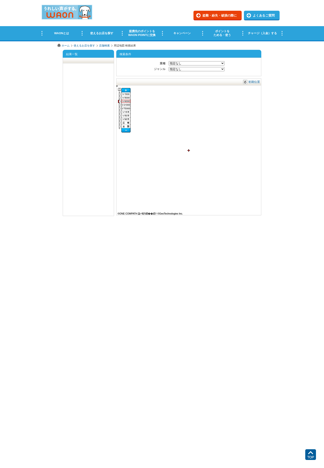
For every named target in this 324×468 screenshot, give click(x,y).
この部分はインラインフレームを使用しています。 (162, 20)
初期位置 (254, 82)
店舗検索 (104, 45)
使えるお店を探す (84, 45)
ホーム (66, 45)
